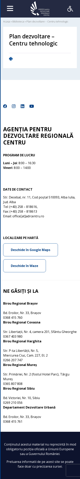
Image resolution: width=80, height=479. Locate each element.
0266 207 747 (12, 360)
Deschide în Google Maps (30, 250)
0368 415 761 (12, 421)
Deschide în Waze (24, 266)
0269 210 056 (12, 402)
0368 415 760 (12, 317)
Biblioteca (18, 21)
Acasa (6, 21)
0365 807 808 (12, 384)
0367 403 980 (12, 336)
